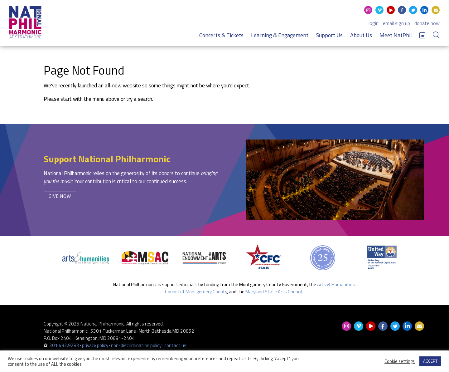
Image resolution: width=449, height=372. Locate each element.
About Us (361, 37)
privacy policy (95, 345)
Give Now (60, 196)
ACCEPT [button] (430, 361)
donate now (427, 25)
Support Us (329, 37)
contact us (175, 345)
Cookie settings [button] (399, 361)
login (374, 25)
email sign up (396, 25)
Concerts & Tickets (221, 37)
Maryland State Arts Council (273, 291)
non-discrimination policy (136, 345)
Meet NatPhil (395, 37)
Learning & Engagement (279, 37)
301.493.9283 (64, 345)
